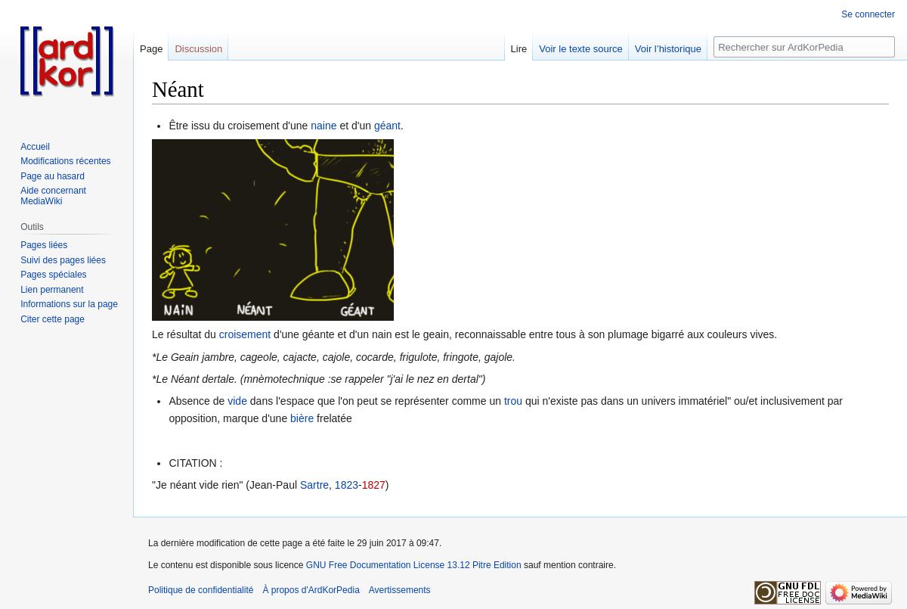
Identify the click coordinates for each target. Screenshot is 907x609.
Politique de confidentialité (200, 590)
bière (302, 418)
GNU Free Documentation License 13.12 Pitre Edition (414, 565)
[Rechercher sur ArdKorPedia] (804, 46)
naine (323, 126)
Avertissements (400, 590)
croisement (245, 334)
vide (237, 401)
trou (513, 401)
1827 (373, 485)
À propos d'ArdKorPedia (310, 590)
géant (387, 126)
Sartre (314, 485)
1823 (346, 485)
